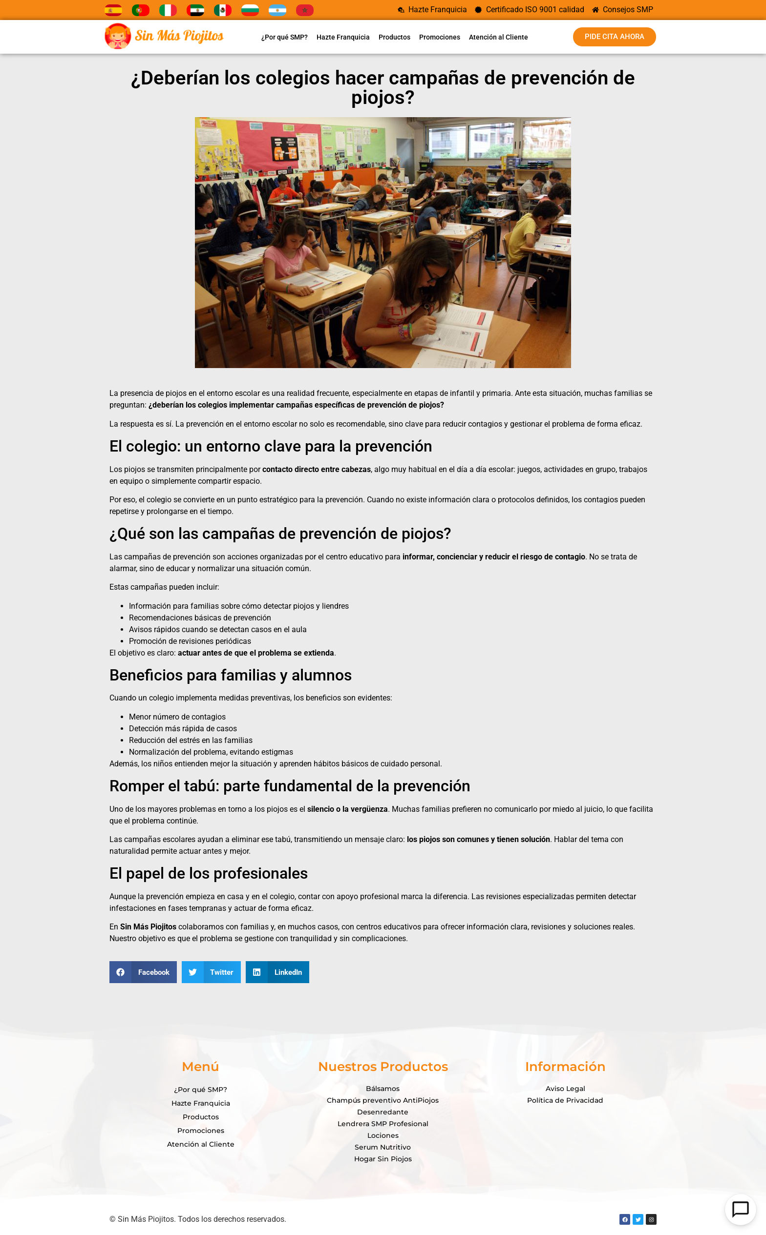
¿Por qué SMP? (284, 37)
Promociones (439, 37)
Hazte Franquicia (343, 37)
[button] (143, 972)
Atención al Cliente (498, 37)
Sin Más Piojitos (148, 926)
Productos (394, 37)
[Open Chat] (740, 1209)
